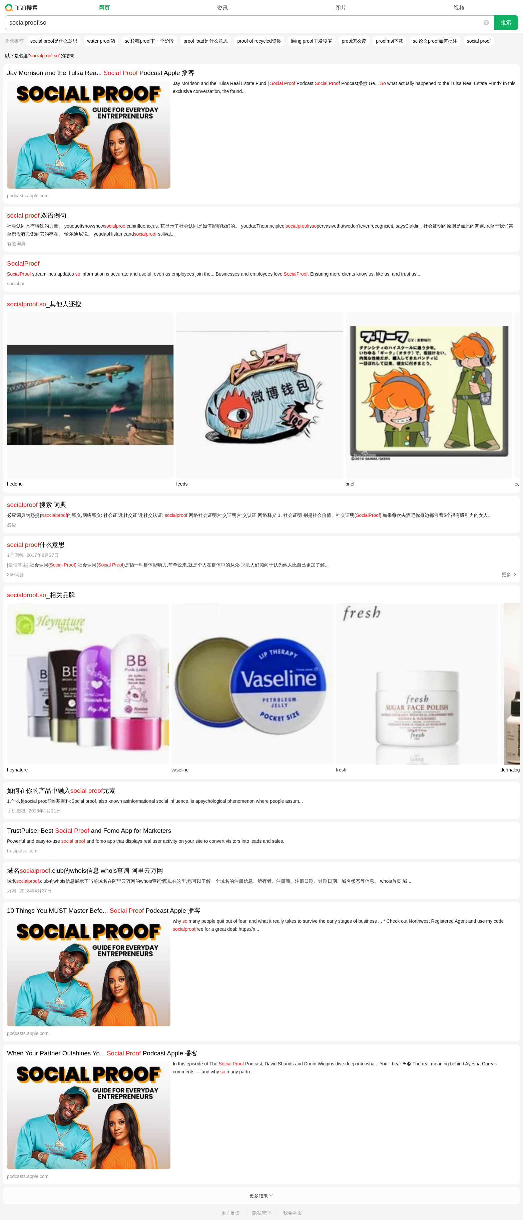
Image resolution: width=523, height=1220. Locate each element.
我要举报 (292, 1213)
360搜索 (23, 7)
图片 (341, 8)
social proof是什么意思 (54, 41)
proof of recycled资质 (259, 41)
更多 (506, 574)
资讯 (222, 8)
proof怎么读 (354, 41)
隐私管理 (261, 1213)
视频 (459, 8)
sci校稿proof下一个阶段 (149, 41)
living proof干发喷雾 (311, 41)
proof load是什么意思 (205, 41)
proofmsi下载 (389, 41)
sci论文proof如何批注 (435, 41)
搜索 (506, 22)
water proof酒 (101, 41)
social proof (479, 41)
